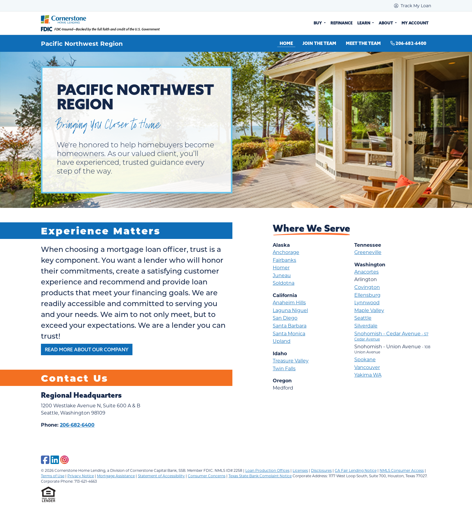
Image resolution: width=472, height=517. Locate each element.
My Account (415, 22)
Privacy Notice (80, 475)
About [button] (386, 22)
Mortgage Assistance (116, 475)
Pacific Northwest (71, 43)
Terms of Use (52, 475)
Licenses (300, 470)
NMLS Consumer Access (402, 470)
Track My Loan (412, 5)
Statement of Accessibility (161, 475)
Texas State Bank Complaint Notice (260, 475)
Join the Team (319, 43)
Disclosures (321, 470)
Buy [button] (318, 22)
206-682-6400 (408, 43)
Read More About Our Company (87, 349)
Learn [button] (364, 22)
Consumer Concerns (206, 475)
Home (286, 43)
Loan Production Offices (267, 470)
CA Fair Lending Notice (356, 470)
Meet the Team (363, 43)
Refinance (341, 22)
